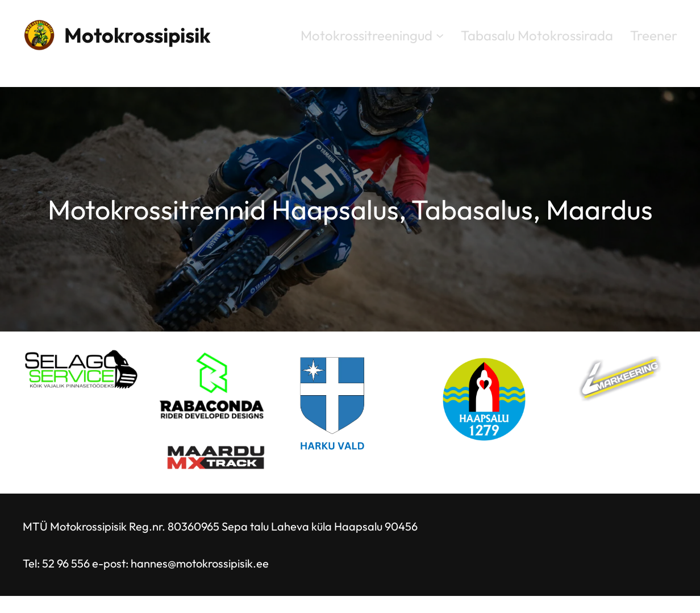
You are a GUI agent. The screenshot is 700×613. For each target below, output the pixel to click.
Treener (653, 35)
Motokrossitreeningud (366, 35)
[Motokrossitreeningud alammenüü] (440, 35)
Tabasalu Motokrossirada (537, 35)
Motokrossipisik (137, 35)
